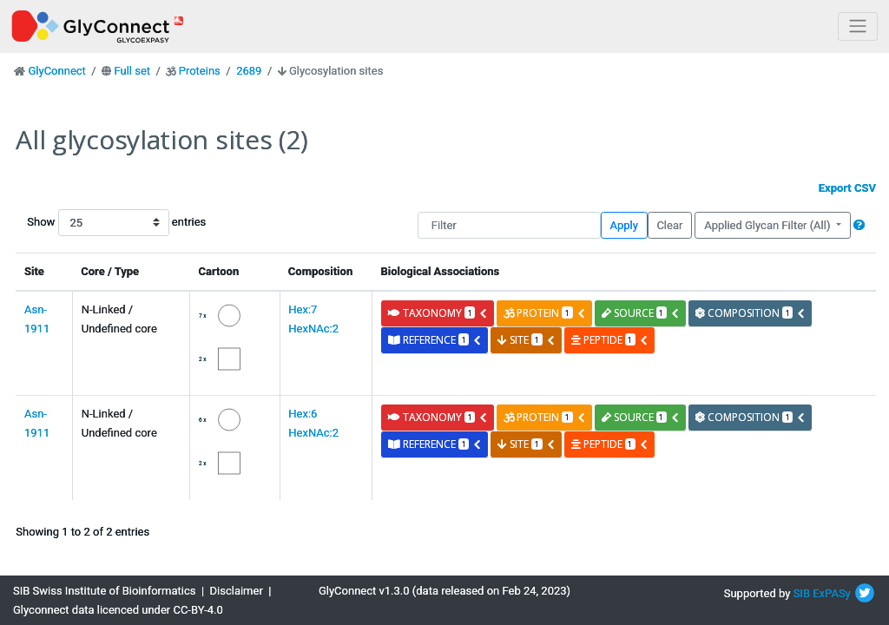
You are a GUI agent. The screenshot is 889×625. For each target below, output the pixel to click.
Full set (132, 70)
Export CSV (847, 187)
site (526, 339)
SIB (802, 593)
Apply (624, 225)
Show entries (82, 222)
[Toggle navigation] (858, 26)
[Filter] (509, 225)
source (641, 313)
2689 (248, 70)
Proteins (200, 70)
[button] (859, 225)
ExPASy (832, 593)
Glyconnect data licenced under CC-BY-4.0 (118, 609)
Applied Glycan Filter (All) (768, 225)
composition (750, 313)
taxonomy (438, 313)
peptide (610, 339)
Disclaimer (236, 590)
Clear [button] (669, 225)
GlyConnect (56, 70)
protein (544, 313)
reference (435, 339)
